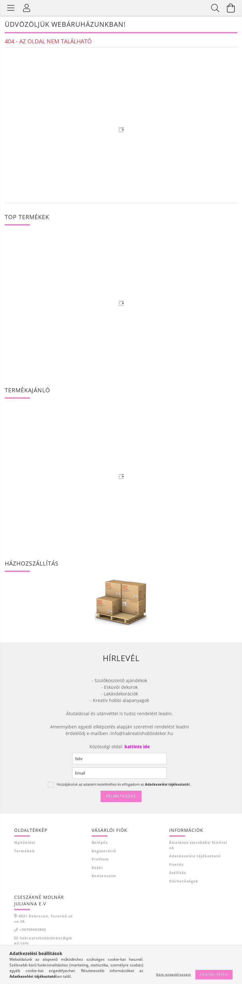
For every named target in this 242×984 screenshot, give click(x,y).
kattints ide (136, 746)
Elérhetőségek (183, 881)
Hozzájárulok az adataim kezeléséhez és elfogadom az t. (124, 784)
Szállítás (177, 872)
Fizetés (176, 864)
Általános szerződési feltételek (198, 845)
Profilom (100, 859)
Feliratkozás (121, 796)
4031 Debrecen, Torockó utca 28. (43, 919)
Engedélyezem (214, 974)
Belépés (99, 842)
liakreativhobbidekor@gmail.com (43, 941)
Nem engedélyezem (173, 974)
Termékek (24, 851)
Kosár (97, 867)
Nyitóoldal (24, 842)
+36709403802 (33, 929)
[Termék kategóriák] (11, 8)
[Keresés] (215, 8)
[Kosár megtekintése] (231, 8)
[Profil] (26, 8)
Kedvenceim (104, 875)
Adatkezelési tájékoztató (195, 856)
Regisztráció (104, 851)
